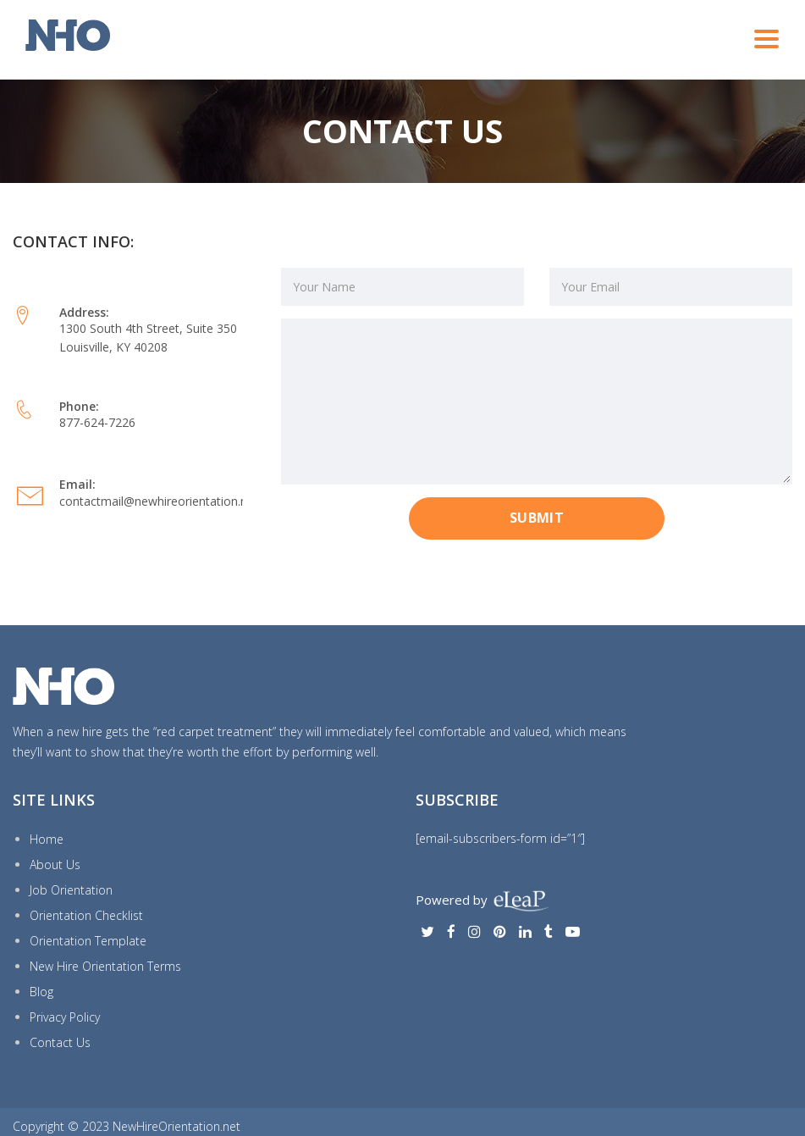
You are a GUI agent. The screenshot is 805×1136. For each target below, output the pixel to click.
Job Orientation (71, 890)
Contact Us (60, 1042)
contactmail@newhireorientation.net (158, 501)
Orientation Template (88, 941)
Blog (41, 992)
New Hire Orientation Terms (105, 966)
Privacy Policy (65, 1017)
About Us (55, 864)
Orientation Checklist (86, 915)
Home (46, 839)
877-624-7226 (97, 422)
